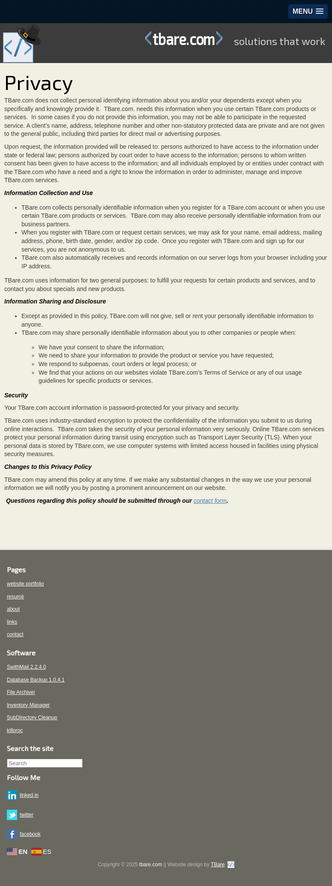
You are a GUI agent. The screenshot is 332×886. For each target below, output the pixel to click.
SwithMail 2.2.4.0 (26, 667)
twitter (26, 815)
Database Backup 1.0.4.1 (36, 680)
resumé (15, 597)
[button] (308, 11)
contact (15, 634)
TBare (218, 865)
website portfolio (25, 584)
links (12, 622)
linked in (29, 795)
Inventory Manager (28, 705)
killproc (15, 730)
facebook (30, 834)
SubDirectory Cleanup (32, 718)
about (13, 609)
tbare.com (184, 38)
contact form (210, 500)
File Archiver (21, 692)
